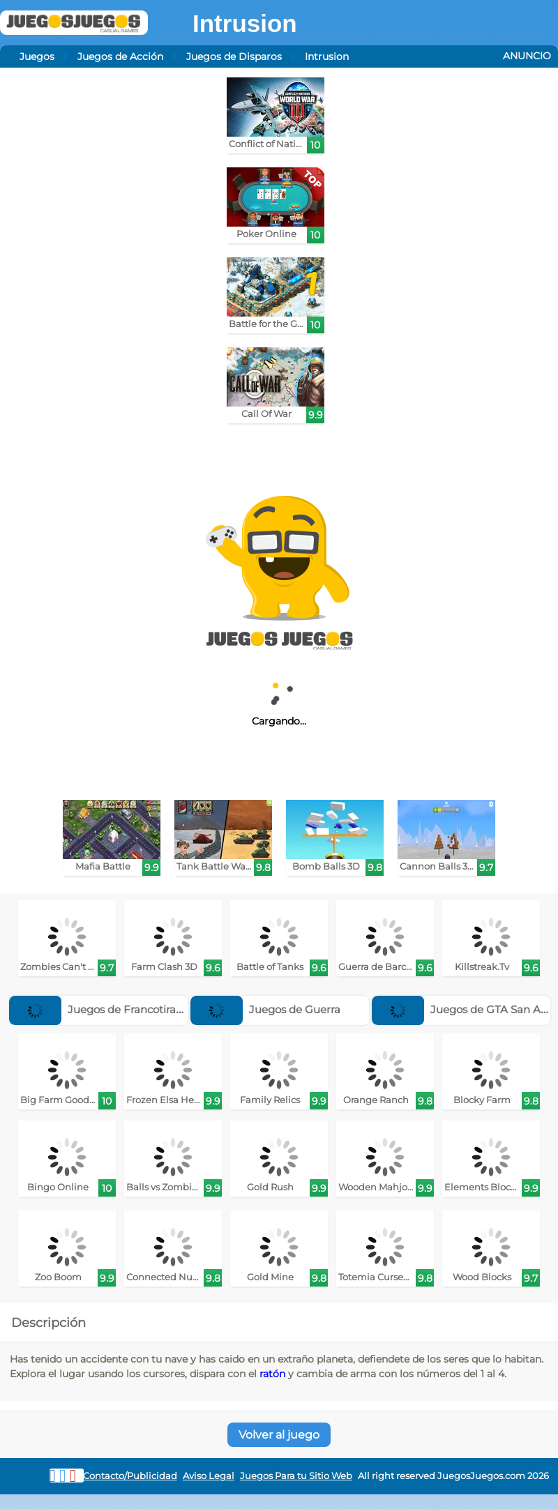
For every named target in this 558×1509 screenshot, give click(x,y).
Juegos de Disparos (234, 56)
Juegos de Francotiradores (106, 1009)
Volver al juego (279, 1434)
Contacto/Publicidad (130, 1476)
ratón (272, 1373)
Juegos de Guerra (265, 1009)
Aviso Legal (208, 1476)
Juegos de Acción (120, 56)
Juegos (37, 56)
